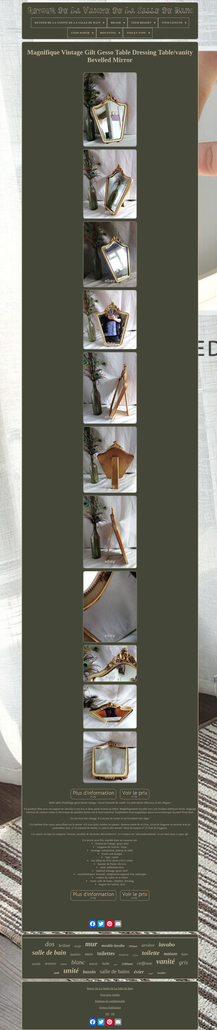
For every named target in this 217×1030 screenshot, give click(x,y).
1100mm (127, 964)
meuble (36, 964)
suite (106, 963)
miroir (93, 964)
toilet (135, 955)
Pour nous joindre (110, 994)
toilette (151, 952)
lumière (75, 954)
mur (91, 944)
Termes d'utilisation (110, 1007)
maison (170, 953)
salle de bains (114, 971)
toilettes (106, 953)
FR (113, 1013)
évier (139, 971)
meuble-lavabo (113, 945)
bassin (89, 971)
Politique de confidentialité (110, 1001)
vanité (165, 961)
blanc (78, 962)
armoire (50, 964)
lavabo (167, 944)
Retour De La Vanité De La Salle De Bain (110, 988)
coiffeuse (144, 963)
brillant (64, 945)
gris (183, 962)
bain (184, 954)
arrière (148, 945)
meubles (161, 972)
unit (56, 972)
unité (71, 970)
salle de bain (49, 952)
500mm (133, 946)
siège (150, 973)
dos (49, 944)
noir (115, 964)
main (89, 954)
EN (107, 1013)
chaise (64, 964)
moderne (124, 954)
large (77, 946)
